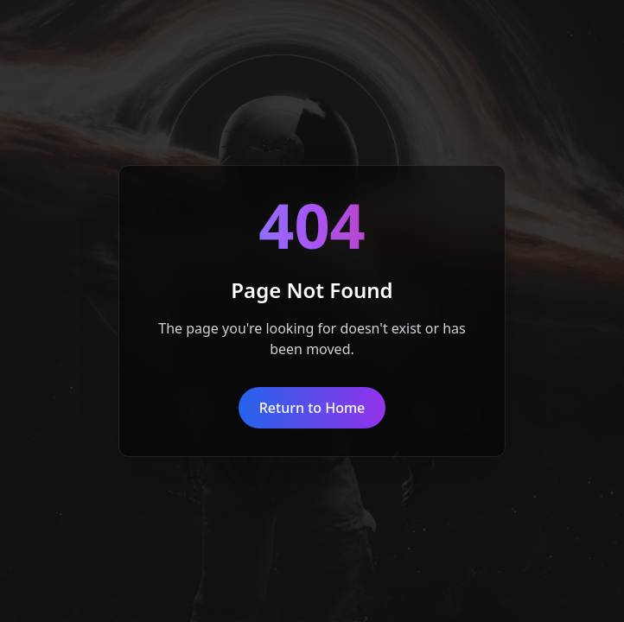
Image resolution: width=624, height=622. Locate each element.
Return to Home (312, 407)
